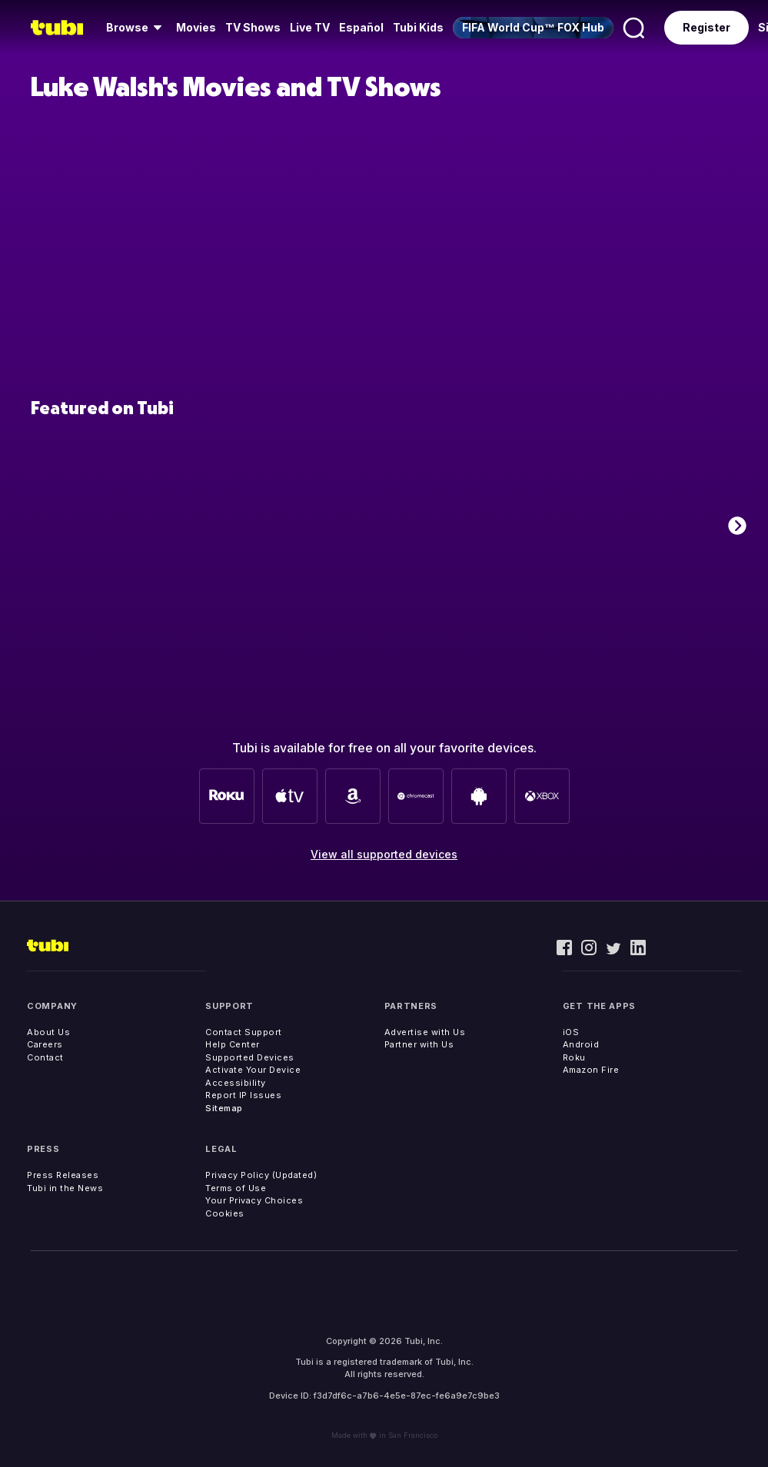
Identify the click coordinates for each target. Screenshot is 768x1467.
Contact (45, 1057)
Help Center (232, 1044)
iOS (571, 1032)
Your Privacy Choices (254, 1200)
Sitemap (224, 1108)
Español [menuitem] (361, 27)
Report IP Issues (243, 1095)
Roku (574, 1057)
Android (581, 1044)
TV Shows (253, 27)
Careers (45, 1044)
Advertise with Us (425, 1032)
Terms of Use (235, 1188)
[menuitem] (136, 27)
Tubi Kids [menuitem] (418, 27)
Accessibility (235, 1082)
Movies (196, 27)
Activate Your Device (253, 1069)
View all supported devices (384, 854)
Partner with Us (419, 1044)
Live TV (310, 27)
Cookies (224, 1213)
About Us (48, 1032)
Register (706, 27)
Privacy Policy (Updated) (261, 1175)
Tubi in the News (65, 1188)
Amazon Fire (591, 1069)
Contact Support (243, 1032)
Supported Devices (249, 1057)
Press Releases (62, 1175)
